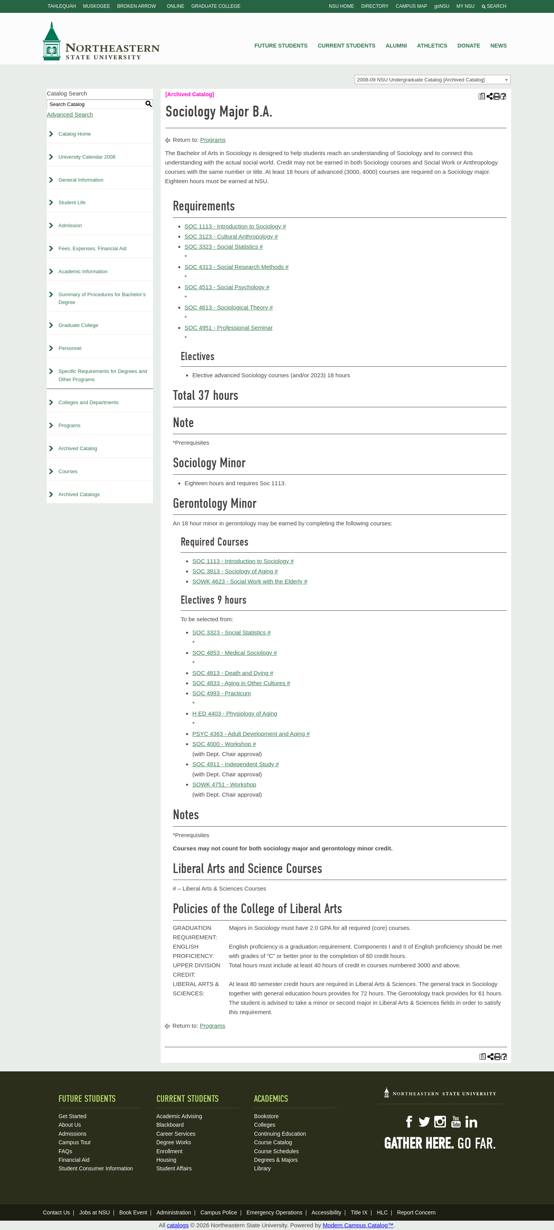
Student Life (72, 202)
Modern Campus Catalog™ (358, 1225)
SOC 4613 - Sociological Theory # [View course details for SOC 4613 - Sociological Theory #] (229, 307)
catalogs (178, 1225)
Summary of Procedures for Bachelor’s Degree (102, 299)
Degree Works (173, 1142)
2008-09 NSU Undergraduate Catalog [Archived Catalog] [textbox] (421, 80)
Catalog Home (75, 134)
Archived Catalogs (79, 494)
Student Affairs (174, 1168)
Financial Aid (74, 1160)
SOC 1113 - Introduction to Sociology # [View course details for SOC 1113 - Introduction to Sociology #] (235, 226)
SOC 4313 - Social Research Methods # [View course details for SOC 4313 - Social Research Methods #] (237, 266)
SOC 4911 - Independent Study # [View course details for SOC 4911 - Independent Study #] (235, 764)
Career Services (175, 1134)
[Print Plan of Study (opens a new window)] (482, 96)
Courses (68, 471)
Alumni (396, 45)
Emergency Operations (274, 1212)
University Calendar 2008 (87, 157)
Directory (375, 6)
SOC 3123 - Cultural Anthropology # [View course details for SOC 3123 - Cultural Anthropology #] (231, 236)
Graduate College (216, 6)
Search (494, 6)
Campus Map (411, 6)
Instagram (440, 1122)
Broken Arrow (136, 6)
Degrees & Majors (276, 1160)
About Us (70, 1125)
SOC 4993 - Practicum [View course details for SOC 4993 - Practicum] (221, 693)
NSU (101, 40)
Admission (70, 225)
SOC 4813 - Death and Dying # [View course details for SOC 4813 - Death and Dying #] (232, 673)
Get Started (73, 1116)
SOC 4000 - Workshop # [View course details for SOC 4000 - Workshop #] (224, 743)
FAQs (65, 1151)
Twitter (424, 1122)
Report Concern (416, 1212)
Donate (469, 45)
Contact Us (56, 1212)
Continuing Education (280, 1134)
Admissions (73, 1134)
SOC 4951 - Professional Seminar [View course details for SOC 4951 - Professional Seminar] (229, 327)
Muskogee (96, 6)
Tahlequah (62, 6)
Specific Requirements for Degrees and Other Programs (103, 375)
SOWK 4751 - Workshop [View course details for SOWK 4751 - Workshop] (224, 784)
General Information (81, 180)
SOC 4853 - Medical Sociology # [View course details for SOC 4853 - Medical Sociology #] (234, 652)
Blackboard (170, 1125)
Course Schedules (276, 1151)
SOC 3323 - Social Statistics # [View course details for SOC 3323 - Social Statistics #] (224, 246)
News (498, 45)
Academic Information (83, 271)
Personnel (70, 348)
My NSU (465, 6)
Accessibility (326, 1212)
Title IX (359, 1212)
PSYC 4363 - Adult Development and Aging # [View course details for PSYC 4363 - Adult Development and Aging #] (251, 733)
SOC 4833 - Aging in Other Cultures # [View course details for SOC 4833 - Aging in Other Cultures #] (241, 683)
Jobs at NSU (94, 1212)
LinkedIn (471, 1122)
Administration (173, 1212)
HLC (382, 1212)
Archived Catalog (78, 448)
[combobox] (433, 79)
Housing (166, 1160)
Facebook (409, 1122)
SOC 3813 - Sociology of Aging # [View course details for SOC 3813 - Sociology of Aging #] (235, 571)
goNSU (441, 6)
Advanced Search (70, 114)
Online (176, 6)
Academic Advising (179, 1116)
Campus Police (219, 1212)
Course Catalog (273, 1142)
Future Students (280, 45)
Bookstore (266, 1116)
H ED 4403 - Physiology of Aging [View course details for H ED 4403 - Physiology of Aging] (234, 713)
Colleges (264, 1125)
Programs (69, 425)
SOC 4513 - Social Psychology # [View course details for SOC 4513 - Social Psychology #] (227, 287)
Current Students (347, 45)
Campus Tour (75, 1142)
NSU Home (341, 6)
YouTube (456, 1122)
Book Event (133, 1212)
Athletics (432, 45)
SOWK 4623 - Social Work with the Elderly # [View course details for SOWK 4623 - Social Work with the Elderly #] (249, 581)
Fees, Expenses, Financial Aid (92, 248)
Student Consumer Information (96, 1168)
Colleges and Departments (89, 402)
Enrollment (169, 1151)
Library (262, 1168)
